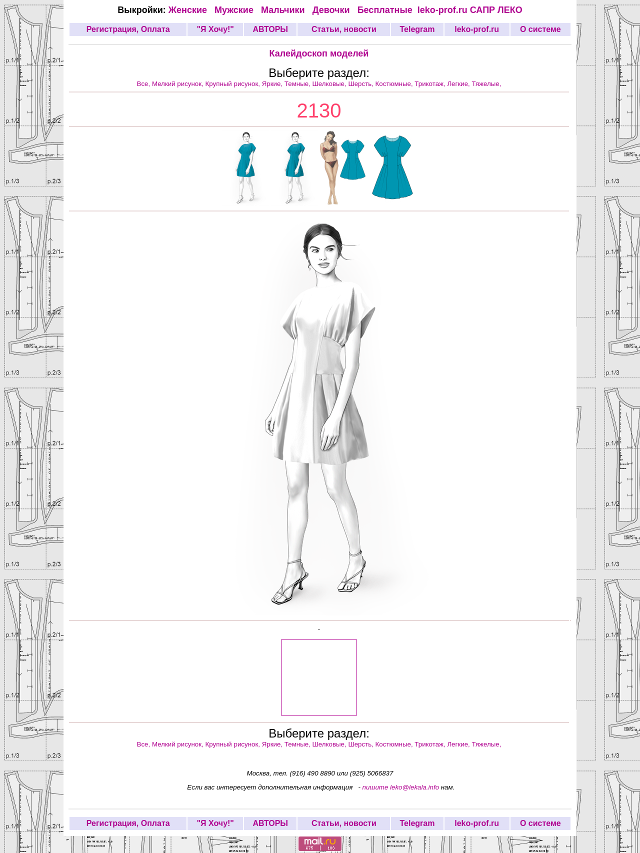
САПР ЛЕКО (496, 10)
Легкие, (459, 84)
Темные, (298, 84)
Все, (144, 84)
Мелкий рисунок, (179, 84)
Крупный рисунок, (234, 84)
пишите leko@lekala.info (401, 787)
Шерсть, (361, 84)
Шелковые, (330, 84)
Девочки (332, 10)
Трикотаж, (430, 84)
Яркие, (273, 84)
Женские (190, 10)
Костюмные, (395, 84)
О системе (540, 29)
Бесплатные (388, 10)
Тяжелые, (487, 84)
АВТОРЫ (270, 29)
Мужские (235, 10)
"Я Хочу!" (215, 29)
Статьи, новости (344, 29)
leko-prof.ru (443, 10)
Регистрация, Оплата (128, 29)
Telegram (417, 29)
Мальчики (284, 10)
